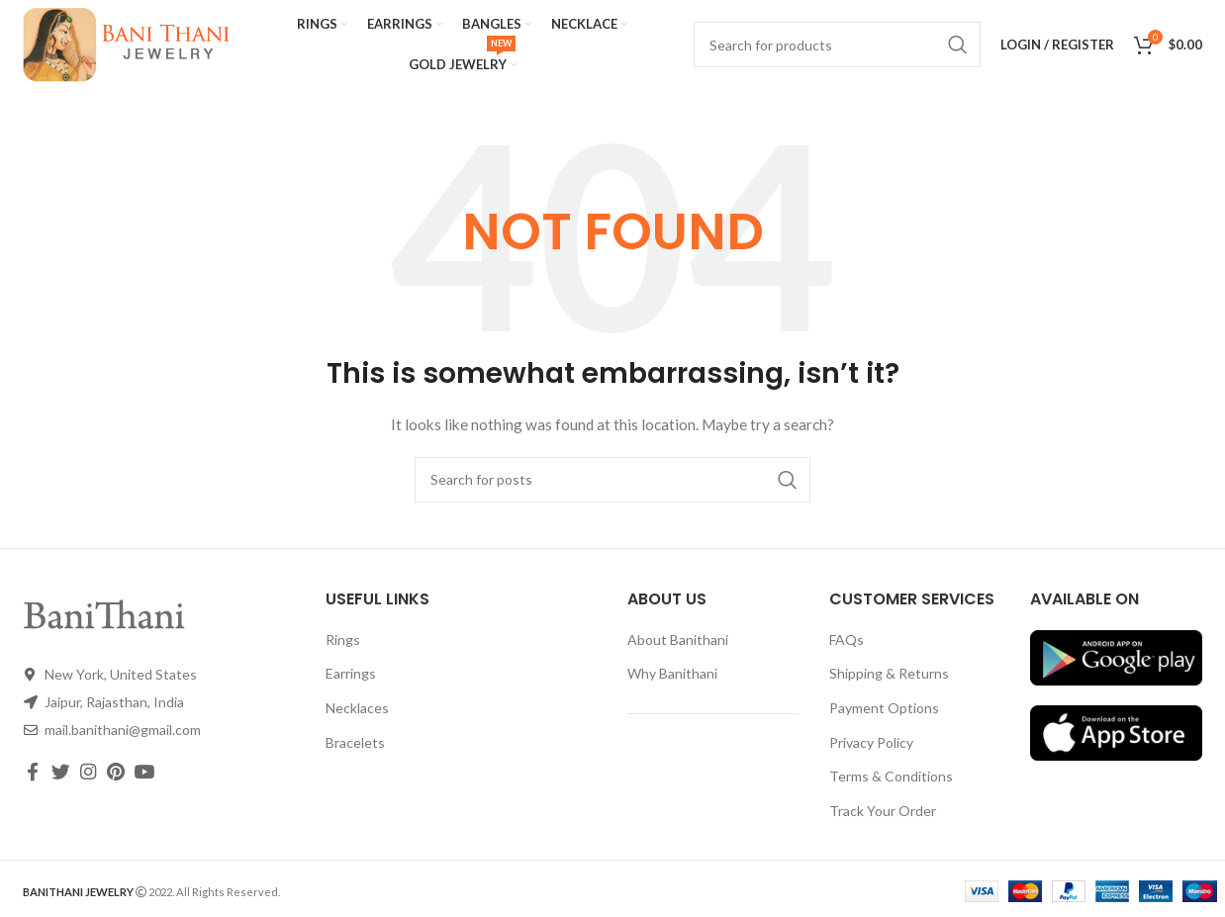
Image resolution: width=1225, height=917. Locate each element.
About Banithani (677, 639)
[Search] (612, 480)
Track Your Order (882, 810)
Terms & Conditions (891, 776)
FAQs (846, 639)
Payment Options (884, 707)
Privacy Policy (871, 742)
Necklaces (357, 707)
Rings (343, 639)
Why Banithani (672, 673)
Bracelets (355, 742)
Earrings (351, 673)
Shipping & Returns (889, 673)
